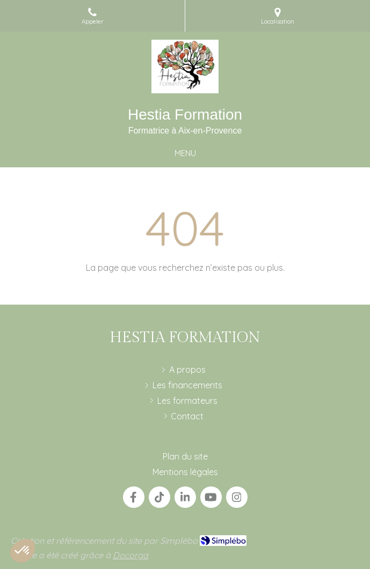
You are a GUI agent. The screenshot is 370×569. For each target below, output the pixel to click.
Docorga (130, 555)
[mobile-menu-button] (185, 153)
